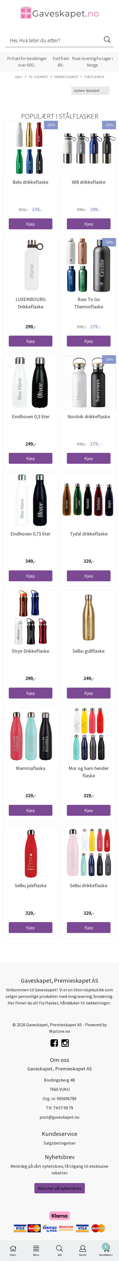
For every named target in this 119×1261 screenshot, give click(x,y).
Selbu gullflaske (89, 651)
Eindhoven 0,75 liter (30, 534)
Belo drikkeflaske (30, 182)
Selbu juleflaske (30, 885)
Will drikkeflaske (88, 182)
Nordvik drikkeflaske (88, 416)
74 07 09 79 (63, 1107)
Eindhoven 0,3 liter (30, 416)
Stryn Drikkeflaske (30, 651)
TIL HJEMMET (36, 76)
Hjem (18, 76)
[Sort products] (90, 90)
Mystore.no (59, 1031)
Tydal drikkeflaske (89, 534)
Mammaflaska (30, 768)
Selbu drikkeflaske (88, 885)
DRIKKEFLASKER (64, 76)
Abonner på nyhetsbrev (59, 1188)
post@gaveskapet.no (59, 1117)
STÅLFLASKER (92, 76)
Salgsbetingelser (60, 1143)
